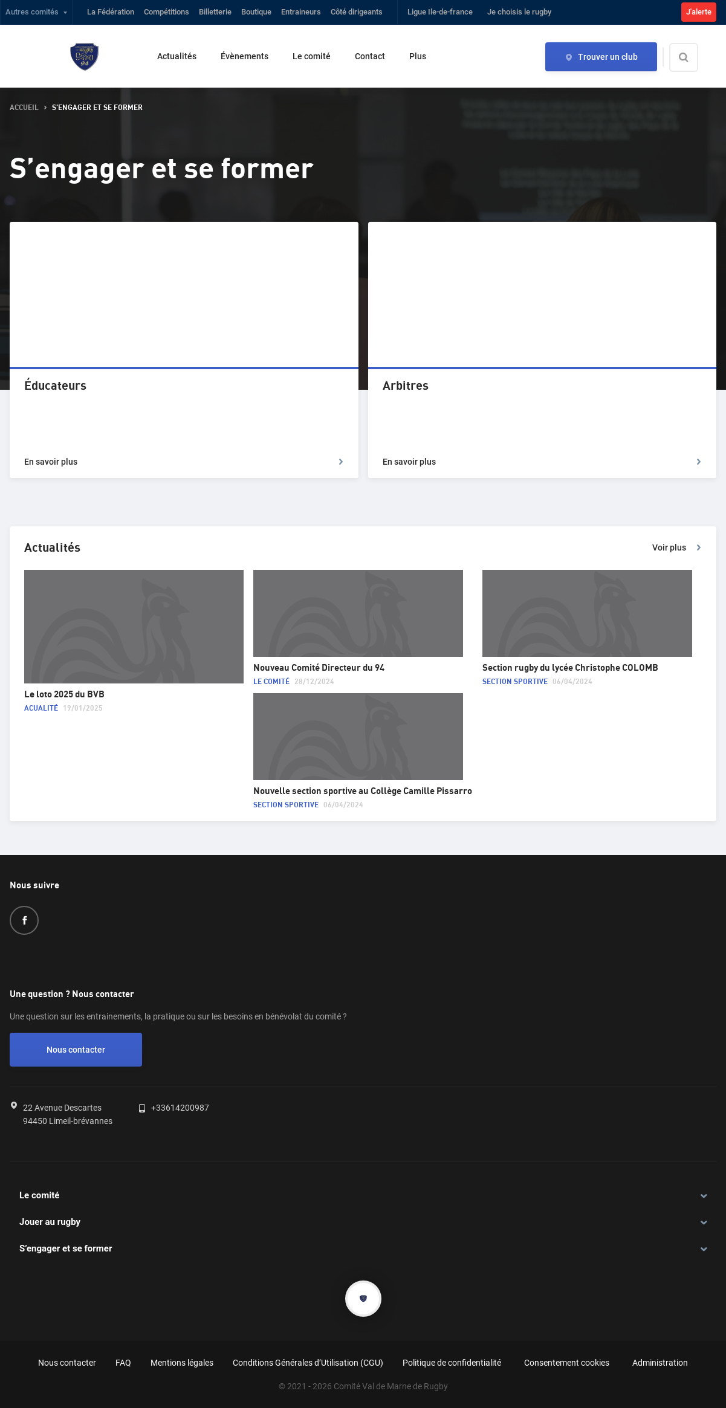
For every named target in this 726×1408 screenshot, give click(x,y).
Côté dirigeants (357, 11)
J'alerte (698, 11)
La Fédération (110, 11)
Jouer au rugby (49, 1221)
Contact (370, 56)
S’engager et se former (65, 1248)
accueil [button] (24, 108)
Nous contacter (76, 1049)
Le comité (312, 56)
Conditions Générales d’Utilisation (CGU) (308, 1363)
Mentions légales (182, 1363)
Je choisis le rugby (519, 11)
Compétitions (166, 11)
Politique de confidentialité (452, 1363)
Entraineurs (301, 11)
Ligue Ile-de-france (440, 11)
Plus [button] (417, 56)
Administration (660, 1363)
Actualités (176, 56)
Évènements (244, 56)
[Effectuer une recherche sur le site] (694, 57)
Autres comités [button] (32, 11)
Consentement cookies (566, 1363)
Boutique (256, 11)
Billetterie (215, 11)
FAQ (123, 1363)
